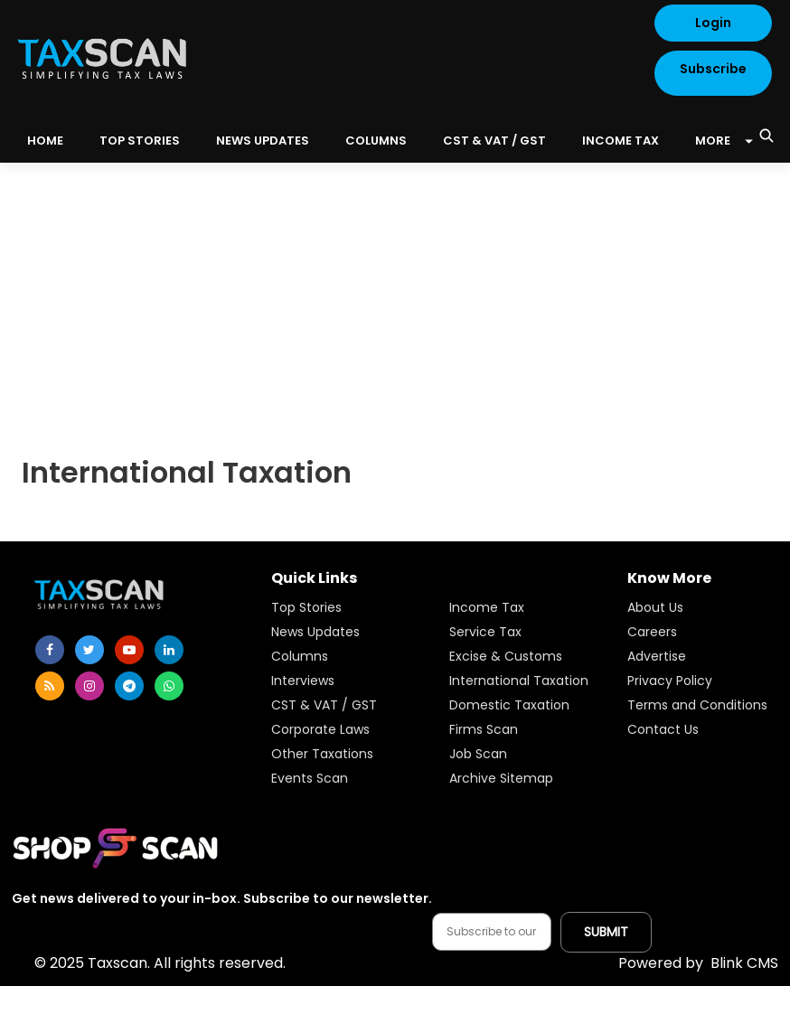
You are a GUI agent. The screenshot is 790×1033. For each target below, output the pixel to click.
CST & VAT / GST (494, 140)
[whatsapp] (169, 685)
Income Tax (620, 140)
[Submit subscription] (606, 932)
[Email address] (491, 932)
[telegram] (129, 685)
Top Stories (139, 140)
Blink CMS (698, 963)
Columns (376, 140)
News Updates (262, 140)
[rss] (49, 685)
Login (713, 23)
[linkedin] (169, 649)
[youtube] (129, 649)
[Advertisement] (395, 298)
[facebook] (49, 649)
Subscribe (713, 69)
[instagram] (89, 685)
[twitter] (89, 649)
